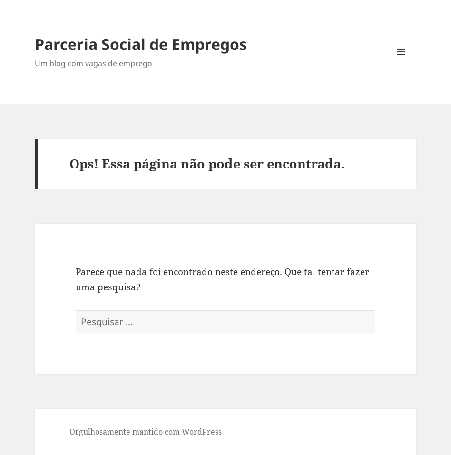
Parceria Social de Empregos (141, 44)
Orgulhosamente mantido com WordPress (145, 431)
